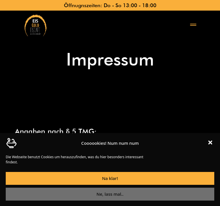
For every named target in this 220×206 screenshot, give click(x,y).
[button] (210, 144)
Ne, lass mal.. (110, 196)
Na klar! (110, 180)
